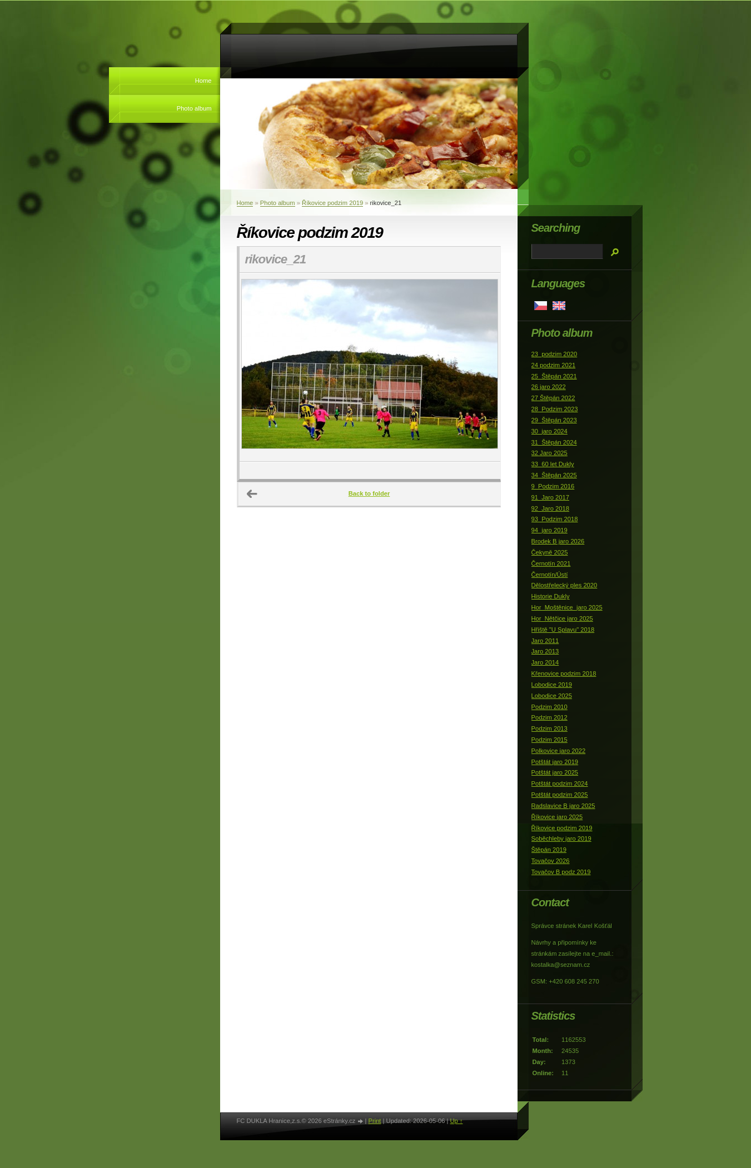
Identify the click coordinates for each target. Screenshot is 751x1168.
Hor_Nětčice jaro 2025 (562, 618)
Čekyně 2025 (549, 552)
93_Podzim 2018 (554, 519)
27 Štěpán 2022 (553, 398)
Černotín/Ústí (549, 574)
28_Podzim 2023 (554, 409)
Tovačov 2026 (550, 860)
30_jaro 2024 (549, 431)
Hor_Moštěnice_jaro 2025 (567, 607)
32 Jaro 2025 (549, 453)
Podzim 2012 (549, 717)
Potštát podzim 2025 (559, 794)
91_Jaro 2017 (550, 497)
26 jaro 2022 (548, 386)
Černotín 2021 (551, 563)
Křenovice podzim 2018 (563, 673)
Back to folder (369, 493)
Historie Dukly (550, 596)
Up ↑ (456, 1120)
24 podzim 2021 (553, 365)
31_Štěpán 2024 (554, 442)
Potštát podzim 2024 (559, 783)
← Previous (252, 494)
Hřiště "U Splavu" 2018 (563, 629)
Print (374, 1120)
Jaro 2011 (545, 640)
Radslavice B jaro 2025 (563, 805)
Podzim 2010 (549, 706)
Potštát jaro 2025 (555, 772)
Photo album (194, 108)
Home (203, 80)
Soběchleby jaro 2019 (561, 838)
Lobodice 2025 (551, 695)
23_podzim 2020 (554, 354)
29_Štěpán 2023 (554, 420)
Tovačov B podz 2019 (561, 871)
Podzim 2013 (549, 728)
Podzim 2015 (549, 739)
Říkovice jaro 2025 (557, 816)
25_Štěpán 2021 (554, 376)
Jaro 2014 (545, 662)
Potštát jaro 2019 (555, 761)
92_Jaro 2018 (550, 508)
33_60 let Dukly (552, 464)
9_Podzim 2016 (553, 486)
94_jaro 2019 (549, 530)
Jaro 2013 (545, 651)
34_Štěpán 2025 (554, 475)
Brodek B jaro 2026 (558, 541)
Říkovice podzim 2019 (332, 202)
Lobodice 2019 (551, 684)
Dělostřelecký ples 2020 (564, 585)
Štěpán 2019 (548, 849)
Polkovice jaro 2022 (558, 750)
